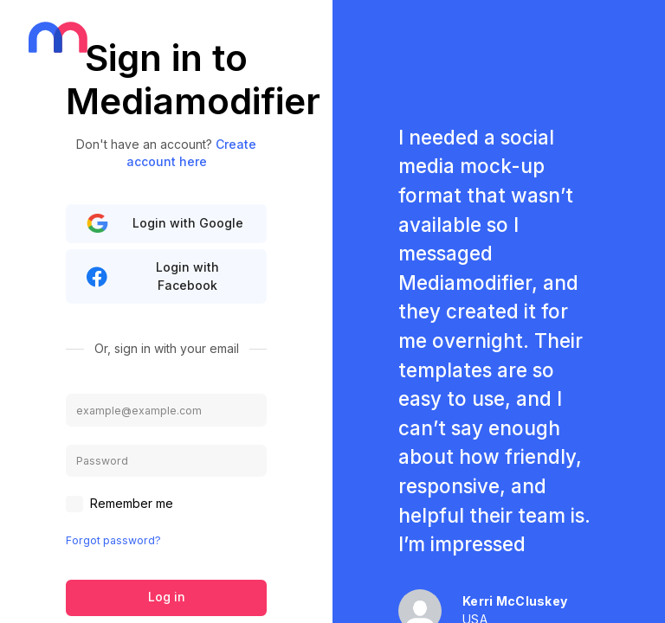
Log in (166, 596)
